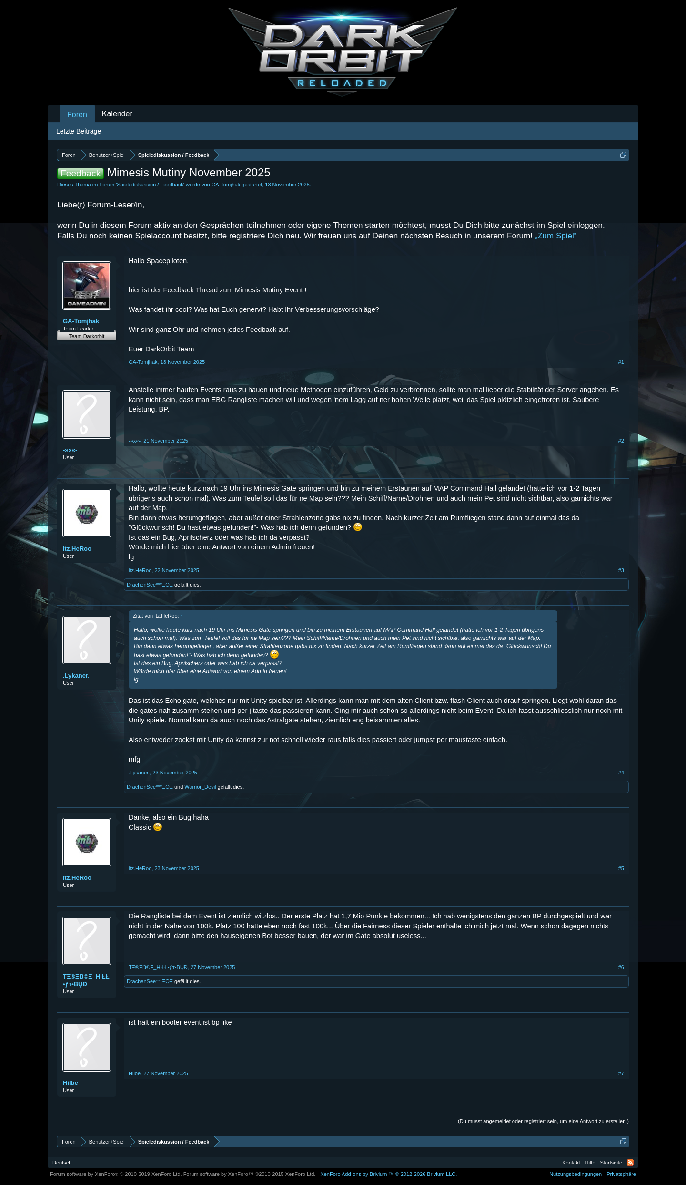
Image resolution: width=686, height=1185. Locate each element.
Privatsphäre (621, 1174)
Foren (77, 115)
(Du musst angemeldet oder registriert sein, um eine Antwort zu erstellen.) (543, 1121)
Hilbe (70, 1082)
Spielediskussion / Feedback (150, 184)
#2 (621, 440)
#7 (621, 1073)
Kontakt (571, 1162)
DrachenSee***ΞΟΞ (150, 584)
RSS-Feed (630, 1162)
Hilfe (590, 1162)
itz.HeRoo (77, 548)
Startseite (611, 1162)
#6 (621, 967)
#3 (621, 570)
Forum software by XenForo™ (249, 1174)
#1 (621, 362)
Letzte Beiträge (78, 131)
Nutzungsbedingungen (575, 1174)
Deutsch (61, 1162)
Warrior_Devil (200, 787)
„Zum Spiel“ (556, 235)
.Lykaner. (76, 675)
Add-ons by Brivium (388, 1174)
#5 (621, 868)
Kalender (117, 114)
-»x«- (70, 449)
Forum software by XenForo (116, 1174)
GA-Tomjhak (226, 184)
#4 (621, 772)
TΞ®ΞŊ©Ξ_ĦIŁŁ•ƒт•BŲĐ (86, 980)
